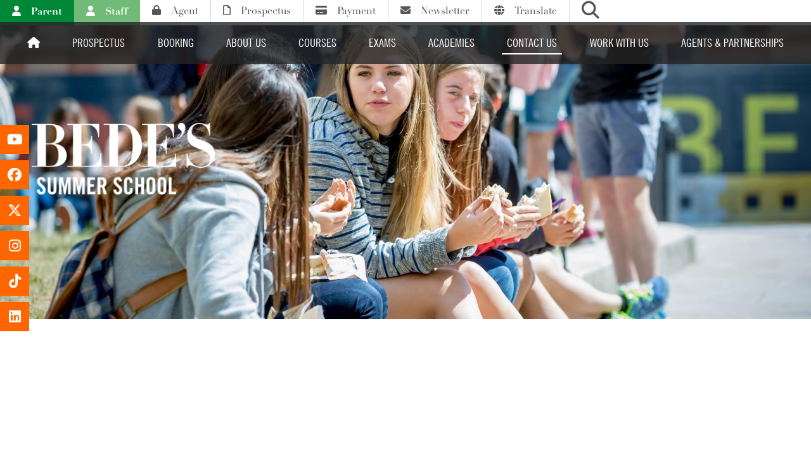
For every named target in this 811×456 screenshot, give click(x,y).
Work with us (619, 42)
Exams (382, 42)
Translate (525, 10)
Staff (107, 11)
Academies (451, 42)
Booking (176, 42)
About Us (246, 42)
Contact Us (532, 42)
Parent (37, 11)
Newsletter (434, 10)
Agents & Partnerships (732, 42)
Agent (175, 10)
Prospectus (257, 10)
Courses (317, 42)
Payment (346, 10)
